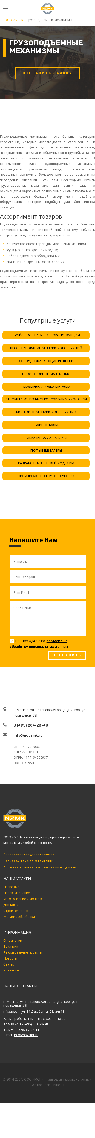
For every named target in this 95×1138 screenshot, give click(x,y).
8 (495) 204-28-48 (31, 725)
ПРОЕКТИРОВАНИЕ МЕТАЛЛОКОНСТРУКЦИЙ (46, 348)
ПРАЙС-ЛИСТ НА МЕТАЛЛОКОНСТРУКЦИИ (46, 335)
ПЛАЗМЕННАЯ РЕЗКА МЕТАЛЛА (46, 386)
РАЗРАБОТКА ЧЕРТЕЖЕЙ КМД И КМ (46, 463)
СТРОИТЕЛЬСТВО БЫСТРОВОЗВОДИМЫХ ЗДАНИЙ (46, 399)
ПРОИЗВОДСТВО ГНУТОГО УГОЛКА (46, 476)
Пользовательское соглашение (28, 861)
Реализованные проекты (22, 952)
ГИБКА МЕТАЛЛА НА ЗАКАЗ (46, 437)
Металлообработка (19, 916)
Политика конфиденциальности (29, 854)
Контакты (11, 970)
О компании (12, 940)
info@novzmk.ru (28, 735)
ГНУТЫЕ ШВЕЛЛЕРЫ (46, 450)
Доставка (10, 905)
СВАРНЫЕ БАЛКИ (46, 425)
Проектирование (16, 893)
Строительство (15, 910)
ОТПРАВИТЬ (67, 655)
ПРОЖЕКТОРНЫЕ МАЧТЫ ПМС (46, 374)
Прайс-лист (12, 887)
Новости (10, 958)
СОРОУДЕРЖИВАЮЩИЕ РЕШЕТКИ (46, 361)
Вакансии (10, 946)
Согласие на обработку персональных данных (40, 867)
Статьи (9, 964)
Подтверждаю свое (39, 644)
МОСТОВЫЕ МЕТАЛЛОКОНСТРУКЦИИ (46, 412)
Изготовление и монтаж (22, 899)
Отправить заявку (47, 73)
